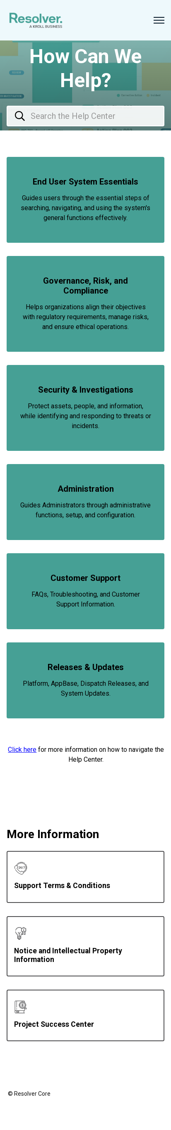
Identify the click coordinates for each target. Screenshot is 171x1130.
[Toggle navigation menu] (159, 20)
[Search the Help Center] (85, 116)
